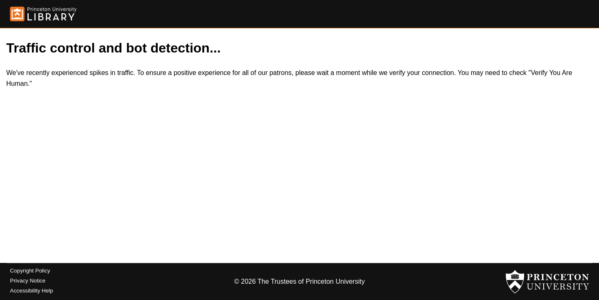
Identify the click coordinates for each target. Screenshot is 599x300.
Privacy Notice (27, 281)
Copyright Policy (30, 271)
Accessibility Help (31, 291)
